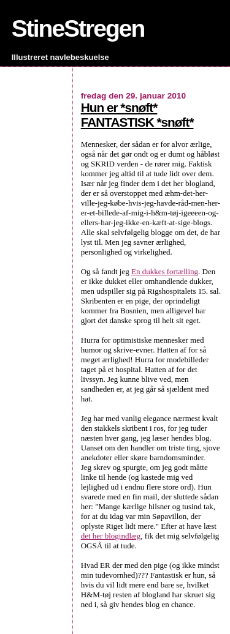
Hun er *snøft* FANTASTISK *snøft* (137, 114)
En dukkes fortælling (164, 271)
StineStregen (78, 28)
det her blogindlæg (111, 535)
